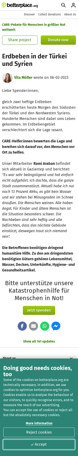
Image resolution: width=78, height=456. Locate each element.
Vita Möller (23, 77)
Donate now (58, 40)
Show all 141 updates (39, 341)
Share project (19, 40)
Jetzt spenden (39, 310)
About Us (70, 14)
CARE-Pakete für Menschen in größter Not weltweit (33, 27)
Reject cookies (39, 432)
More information (39, 423)
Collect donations (49, 14)
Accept (39, 444)
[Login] (73, 5)
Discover (29, 14)
